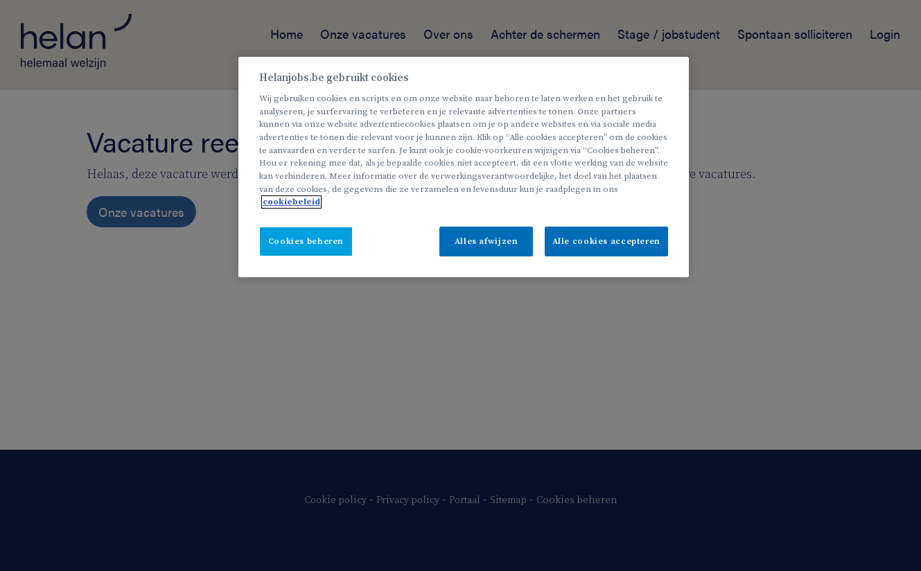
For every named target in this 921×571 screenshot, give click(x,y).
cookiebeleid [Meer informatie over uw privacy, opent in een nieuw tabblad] (291, 202)
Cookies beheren (306, 241)
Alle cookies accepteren (606, 241)
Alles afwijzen (486, 241)
